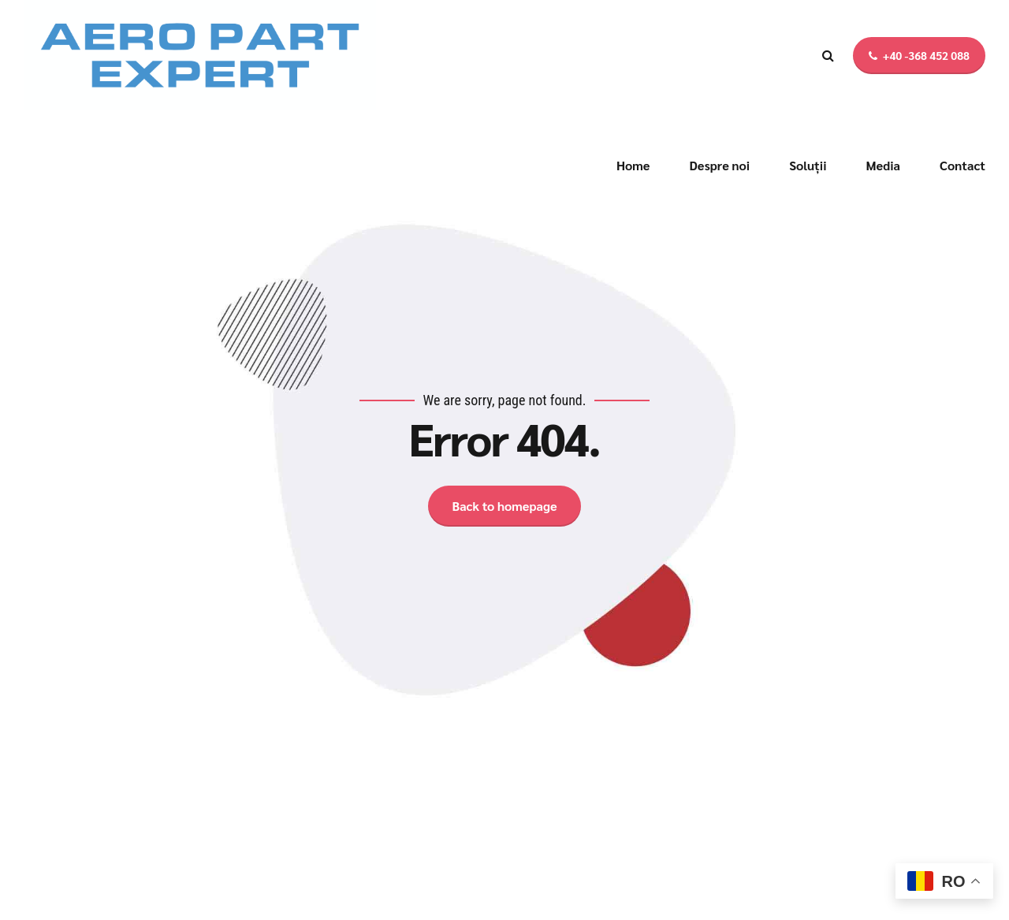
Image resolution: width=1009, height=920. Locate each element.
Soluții (807, 165)
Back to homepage (504, 505)
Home (633, 165)
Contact (962, 165)
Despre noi (719, 165)
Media (883, 165)
